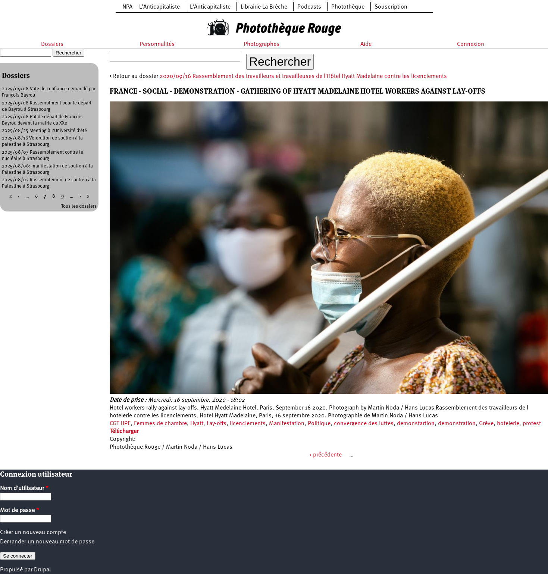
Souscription (391, 7)
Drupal (42, 570)
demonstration (457, 424)
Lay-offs (216, 424)
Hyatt (196, 424)
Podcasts (309, 7)
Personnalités (157, 44)
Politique (319, 424)
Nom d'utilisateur (24, 489)
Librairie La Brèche (264, 7)
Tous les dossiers (79, 206)
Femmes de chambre (160, 424)
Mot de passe (19, 511)
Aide (366, 44)
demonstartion (416, 424)
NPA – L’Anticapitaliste (151, 7)
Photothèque (347, 7)
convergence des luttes (364, 424)
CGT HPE (120, 424)
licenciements (248, 424)
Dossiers (52, 44)
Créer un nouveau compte (33, 533)
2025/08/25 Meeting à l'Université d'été (44, 130)
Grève (486, 424)
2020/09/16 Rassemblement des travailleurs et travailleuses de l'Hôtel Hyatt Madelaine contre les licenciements (303, 76)
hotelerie (508, 424)
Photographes (261, 44)
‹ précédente (326, 455)
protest (532, 424)
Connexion (470, 44)
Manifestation (286, 424)
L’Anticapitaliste (210, 7)
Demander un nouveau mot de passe (47, 542)
